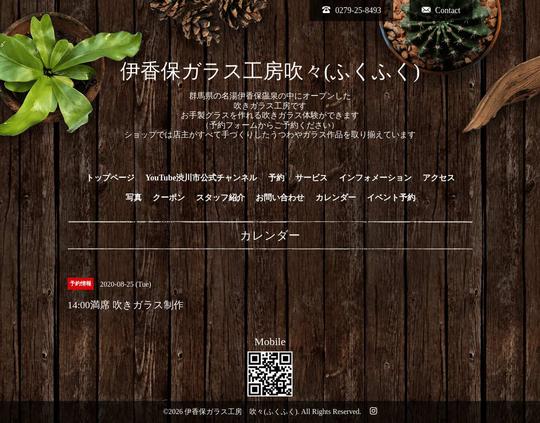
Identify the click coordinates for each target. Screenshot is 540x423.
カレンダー (335, 197)
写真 (134, 197)
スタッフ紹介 (220, 197)
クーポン (169, 197)
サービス (311, 177)
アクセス (439, 177)
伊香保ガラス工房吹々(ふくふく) (270, 71)
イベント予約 (391, 197)
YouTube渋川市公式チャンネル (201, 177)
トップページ (110, 177)
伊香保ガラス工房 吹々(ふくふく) (240, 411)
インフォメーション (375, 177)
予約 (276, 177)
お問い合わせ (280, 197)
